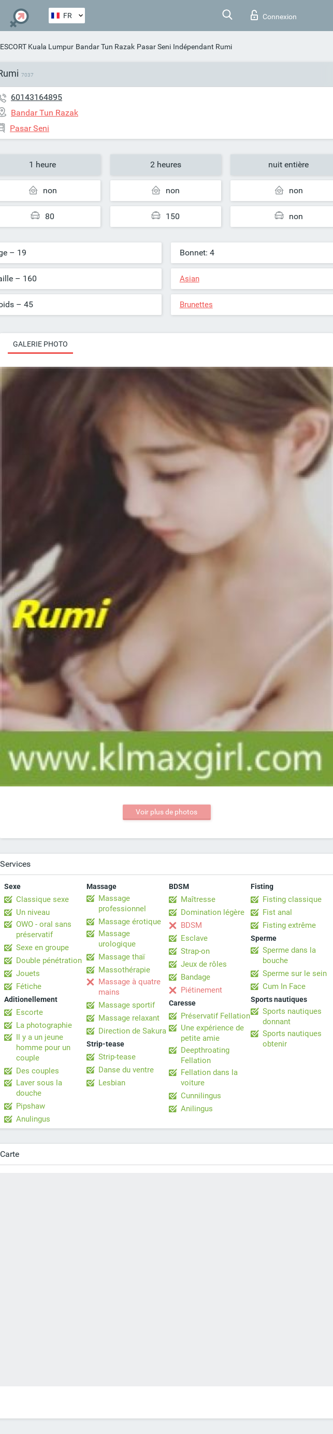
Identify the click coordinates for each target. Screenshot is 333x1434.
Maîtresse (198, 899)
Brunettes (196, 304)
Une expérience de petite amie (212, 1033)
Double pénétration (49, 960)
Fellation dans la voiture (209, 1077)
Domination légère (212, 912)
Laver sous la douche (39, 1088)
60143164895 (36, 97)
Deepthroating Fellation (205, 1055)
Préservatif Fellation (215, 1016)
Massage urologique (117, 939)
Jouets (28, 973)
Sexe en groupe (42, 947)
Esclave (194, 938)
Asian (189, 278)
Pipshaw (30, 1106)
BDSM (191, 925)
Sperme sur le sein (295, 973)
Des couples (37, 1071)
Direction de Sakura (132, 1031)
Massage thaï (121, 957)
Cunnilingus (201, 1095)
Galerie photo (40, 344)
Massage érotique (129, 921)
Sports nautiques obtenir (292, 1039)
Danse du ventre (126, 1069)
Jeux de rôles (204, 964)
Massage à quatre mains (129, 987)
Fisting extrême (289, 925)
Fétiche (28, 986)
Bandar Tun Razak (105, 46)
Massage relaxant (129, 1018)
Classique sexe (42, 899)
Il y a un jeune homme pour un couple (43, 1048)
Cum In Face (284, 986)
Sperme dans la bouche (289, 955)
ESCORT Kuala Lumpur (37, 46)
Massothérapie (124, 969)
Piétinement (201, 990)
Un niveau (33, 912)
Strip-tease (117, 1057)
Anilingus (197, 1108)
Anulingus (33, 1119)
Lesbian (111, 1082)
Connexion (274, 15)
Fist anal (277, 912)
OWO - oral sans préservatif (43, 929)
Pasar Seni (154, 46)
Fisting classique (292, 899)
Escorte (29, 1012)
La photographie (44, 1025)
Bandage (195, 977)
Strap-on (195, 951)
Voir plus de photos (166, 812)
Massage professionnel (122, 903)
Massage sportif (126, 1005)
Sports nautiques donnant (292, 1016)
